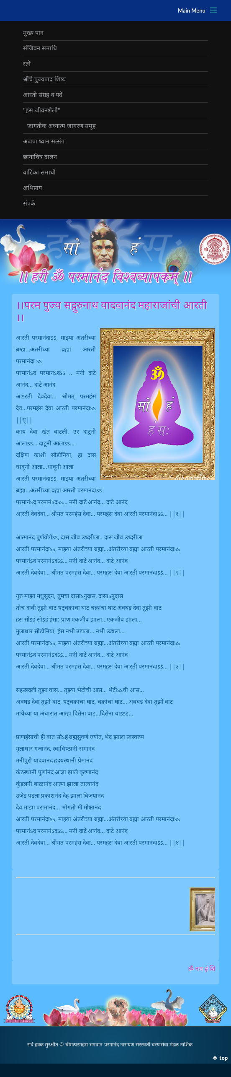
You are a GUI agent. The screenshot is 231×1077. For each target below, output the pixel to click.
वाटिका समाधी (39, 172)
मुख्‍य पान (33, 32)
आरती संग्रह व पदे (42, 95)
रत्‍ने (27, 64)
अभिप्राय (32, 188)
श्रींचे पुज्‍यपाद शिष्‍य (44, 79)
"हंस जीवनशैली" (41, 110)
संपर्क (29, 203)
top (223, 1057)
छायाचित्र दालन (40, 157)
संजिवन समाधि (40, 48)
